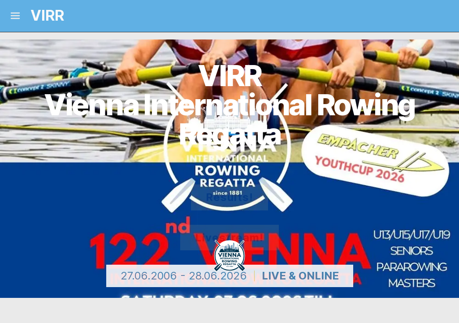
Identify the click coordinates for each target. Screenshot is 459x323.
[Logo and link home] (39, 16)
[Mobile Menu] (15, 16)
